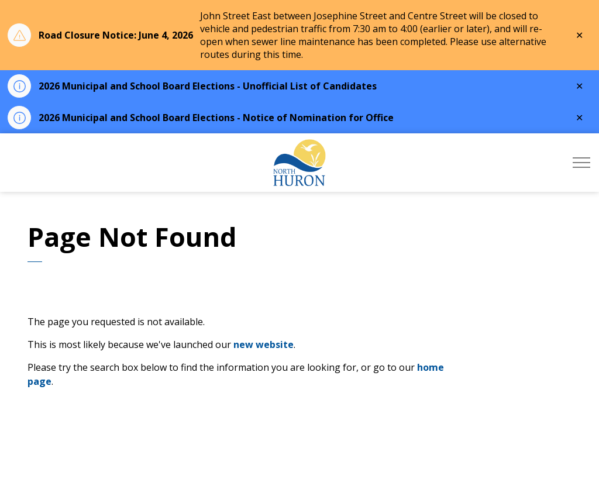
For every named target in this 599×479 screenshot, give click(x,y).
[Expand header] (581, 162)
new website (263, 344)
